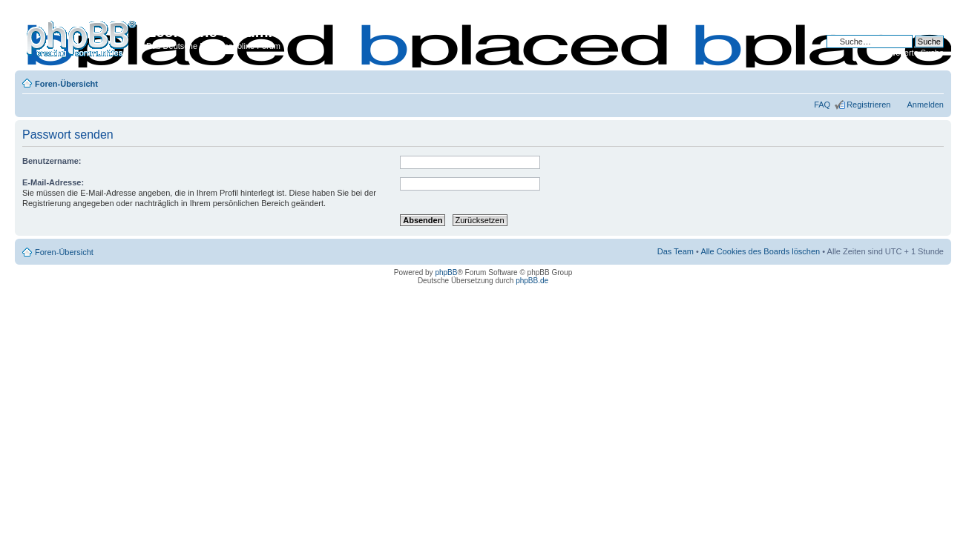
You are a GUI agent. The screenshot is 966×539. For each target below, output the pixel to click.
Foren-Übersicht (66, 83)
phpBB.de (532, 281)
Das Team (675, 251)
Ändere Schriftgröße (933, 80)
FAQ (822, 104)
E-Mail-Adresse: (53, 182)
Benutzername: (51, 160)
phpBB (446, 272)
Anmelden (925, 104)
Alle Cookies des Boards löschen (760, 251)
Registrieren (868, 104)
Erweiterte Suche (912, 52)
